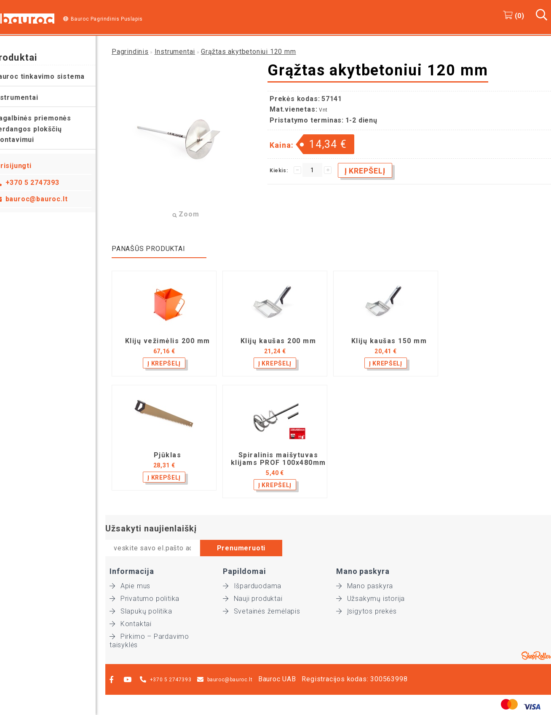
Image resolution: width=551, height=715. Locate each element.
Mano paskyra (364, 586)
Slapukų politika (141, 611)
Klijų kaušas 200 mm (278, 341)
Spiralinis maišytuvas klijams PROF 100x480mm (278, 459)
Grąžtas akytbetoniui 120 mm (248, 52)
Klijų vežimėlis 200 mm (167, 341)
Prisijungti (23, 166)
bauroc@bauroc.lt (46, 199)
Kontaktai (131, 624)
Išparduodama (252, 586)
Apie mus (130, 586)
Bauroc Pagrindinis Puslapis (107, 19)
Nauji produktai (253, 599)
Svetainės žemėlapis (261, 611)
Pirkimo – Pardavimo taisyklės (149, 636)
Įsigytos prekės (366, 611)
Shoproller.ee (536, 655)
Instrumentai (25, 97)
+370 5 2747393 (42, 183)
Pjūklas (168, 455)
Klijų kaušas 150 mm (389, 341)
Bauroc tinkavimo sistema (48, 76)
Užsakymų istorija (370, 599)
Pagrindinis (130, 52)
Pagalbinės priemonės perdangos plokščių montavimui (42, 129)
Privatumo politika (144, 599)
